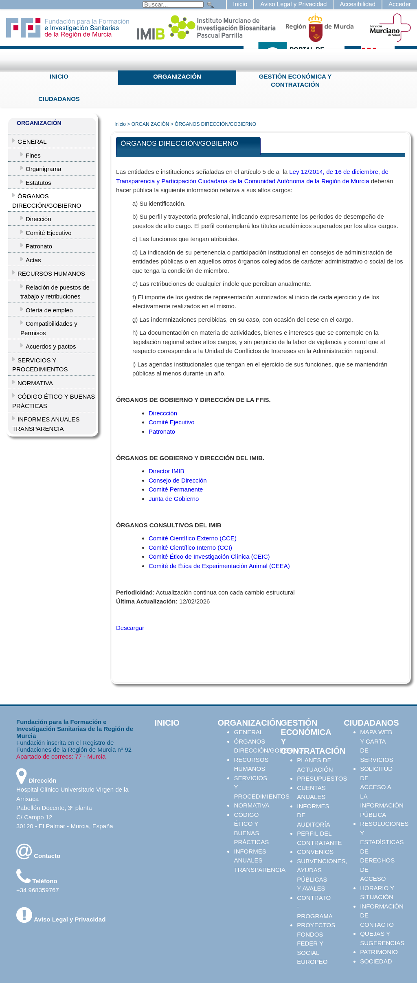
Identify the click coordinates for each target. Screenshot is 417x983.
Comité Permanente (176, 489)
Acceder (399, 3)
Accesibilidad (357, 3)
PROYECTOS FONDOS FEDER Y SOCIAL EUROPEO (316, 943)
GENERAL (248, 731)
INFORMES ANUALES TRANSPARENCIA (259, 860)
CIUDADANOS (59, 98)
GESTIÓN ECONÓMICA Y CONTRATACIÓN (295, 80)
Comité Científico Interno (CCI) (190, 547)
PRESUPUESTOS (322, 778)
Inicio (240, 3)
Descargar (130, 627)
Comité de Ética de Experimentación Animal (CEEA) (219, 565)
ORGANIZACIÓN (177, 76)
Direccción (163, 413)
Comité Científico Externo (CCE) (193, 538)
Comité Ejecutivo (172, 422)
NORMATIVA (251, 805)
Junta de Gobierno (174, 498)
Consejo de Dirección (178, 480)
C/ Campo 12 (34, 817)
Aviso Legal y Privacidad (293, 3)
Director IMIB (166, 470)
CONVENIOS (315, 851)
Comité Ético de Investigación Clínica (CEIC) (209, 556)
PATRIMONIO (379, 951)
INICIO (59, 76)
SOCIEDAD (376, 961)
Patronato (162, 431)
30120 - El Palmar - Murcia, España (64, 826)
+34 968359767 (37, 889)
